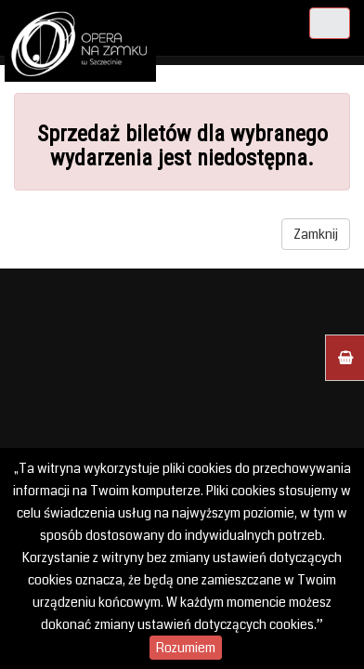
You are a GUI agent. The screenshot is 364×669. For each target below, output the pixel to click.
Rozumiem (185, 647)
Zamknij (315, 234)
